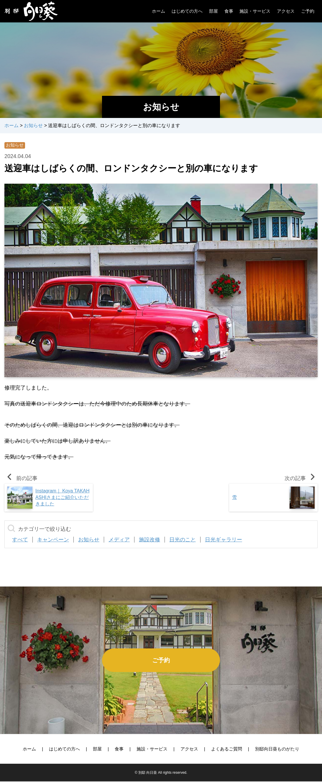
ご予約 (161, 661)
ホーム (29, 749)
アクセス (189, 749)
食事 (119, 749)
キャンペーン (53, 540)
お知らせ (15, 145)
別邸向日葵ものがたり (277, 749)
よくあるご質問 (226, 749)
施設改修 (149, 540)
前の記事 (20, 479)
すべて (20, 540)
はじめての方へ (64, 749)
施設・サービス (152, 749)
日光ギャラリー (223, 540)
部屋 (97, 749)
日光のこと (182, 540)
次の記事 (301, 479)
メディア (119, 540)
